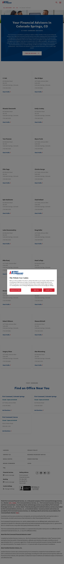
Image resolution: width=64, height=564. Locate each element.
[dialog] (32, 282)
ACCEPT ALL (49, 290)
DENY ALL (36, 290)
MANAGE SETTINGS (15, 290)
